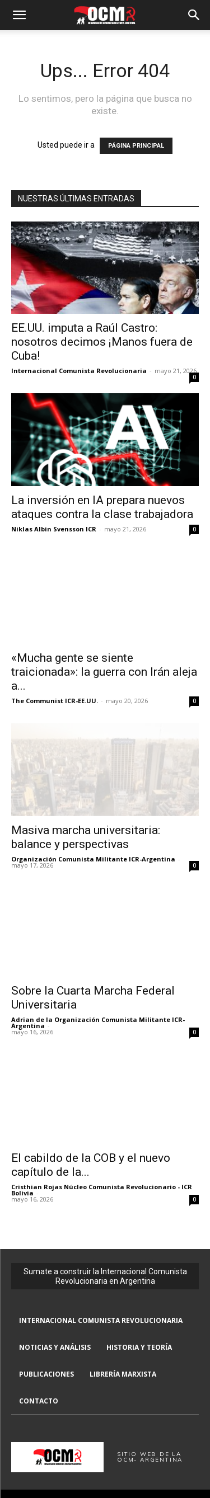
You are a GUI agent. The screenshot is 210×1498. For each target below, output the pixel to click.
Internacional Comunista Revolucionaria (79, 370)
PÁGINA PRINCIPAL (136, 145)
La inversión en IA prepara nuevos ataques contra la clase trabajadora (102, 507)
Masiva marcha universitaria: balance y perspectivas (85, 837)
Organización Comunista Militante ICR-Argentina (93, 859)
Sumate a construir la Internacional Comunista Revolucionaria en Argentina (105, 1276)
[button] (19, 15)
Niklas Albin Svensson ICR (53, 529)
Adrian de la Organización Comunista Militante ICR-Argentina (98, 1022)
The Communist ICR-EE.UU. (54, 700)
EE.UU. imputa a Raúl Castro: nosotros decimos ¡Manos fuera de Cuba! (102, 341)
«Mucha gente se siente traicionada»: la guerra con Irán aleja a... (104, 672)
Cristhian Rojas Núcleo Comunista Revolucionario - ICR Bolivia (101, 1190)
